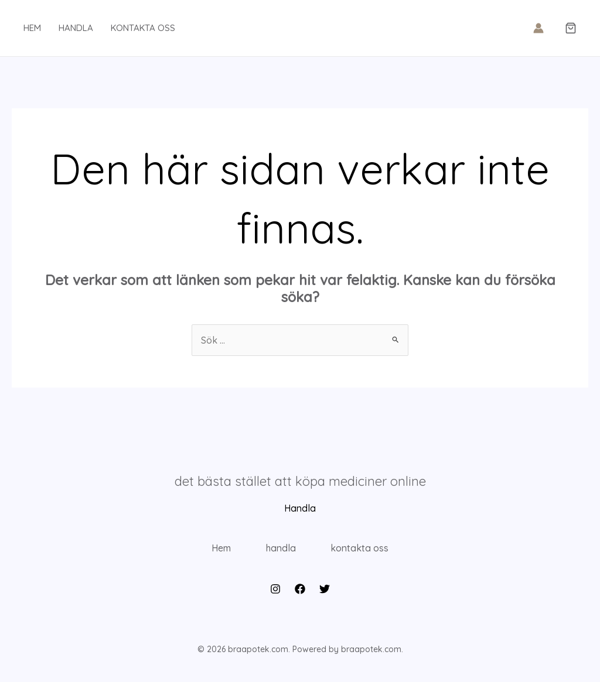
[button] (571, 29)
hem (32, 27)
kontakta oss (143, 27)
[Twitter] (324, 592)
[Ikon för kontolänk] (538, 28)
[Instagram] (275, 592)
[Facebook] (300, 592)
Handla (300, 508)
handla (76, 27)
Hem (218, 550)
